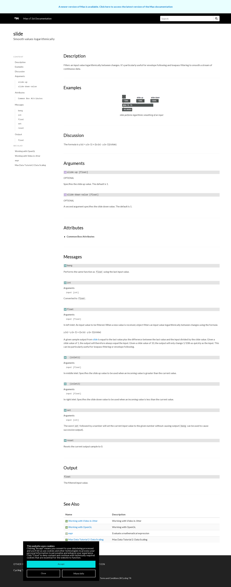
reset (21, 128)
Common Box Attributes (30, 98)
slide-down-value (27, 86)
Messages (19, 105)
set (19, 124)
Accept (61, 564)
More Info (78, 573)
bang (20, 111)
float (21, 119)
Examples (19, 67)
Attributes (20, 92)
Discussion (20, 71)
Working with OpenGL (25, 151)
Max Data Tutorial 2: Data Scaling (30, 165)
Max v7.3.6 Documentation (37, 18)
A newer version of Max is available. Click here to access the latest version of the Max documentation (116, 6)
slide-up (22, 82)
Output (18, 134)
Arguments (20, 76)
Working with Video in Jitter (27, 156)
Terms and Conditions (109, 578)
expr (17, 160)
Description (20, 62)
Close (43, 573)
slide (95, 339)
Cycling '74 (126, 578)
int (19, 115)
